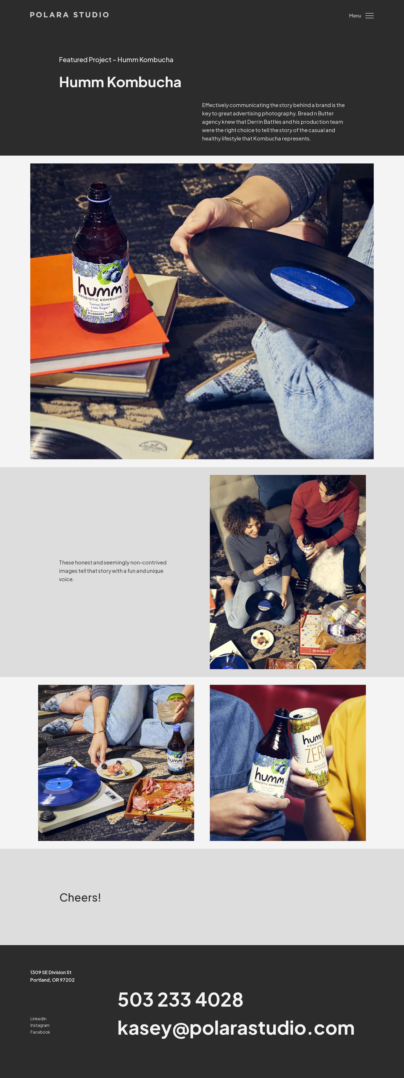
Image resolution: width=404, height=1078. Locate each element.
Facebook (40, 1032)
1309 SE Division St (51, 972)
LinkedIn (38, 1018)
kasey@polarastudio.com (236, 1027)
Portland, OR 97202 (52, 980)
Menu (361, 15)
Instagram (40, 1025)
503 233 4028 (180, 999)
